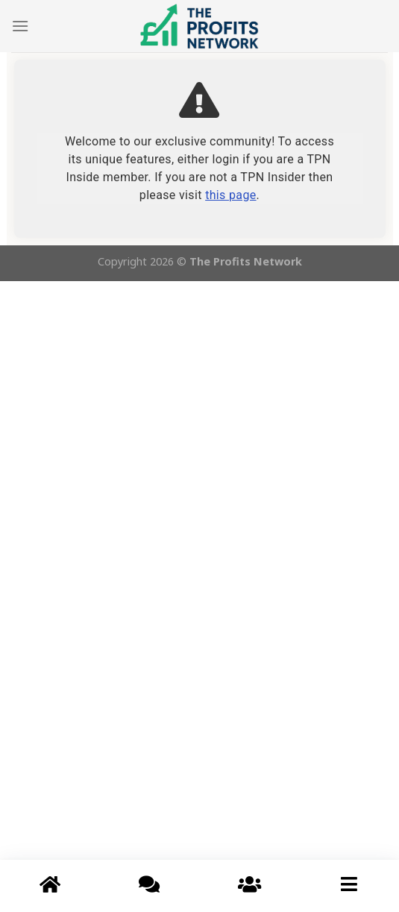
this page (230, 195)
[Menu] (20, 25)
